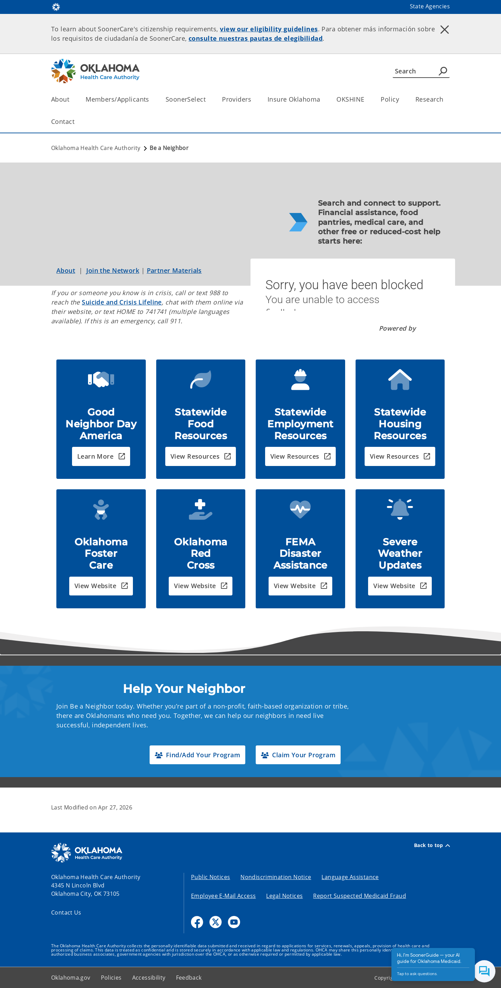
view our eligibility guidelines (269, 29)
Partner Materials (174, 270)
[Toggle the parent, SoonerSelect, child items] (208, 99)
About (65, 270)
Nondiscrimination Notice (275, 877)
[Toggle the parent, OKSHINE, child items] (366, 99)
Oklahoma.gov (70, 977)
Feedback (189, 977)
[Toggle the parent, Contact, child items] (76, 121)
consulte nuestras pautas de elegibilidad (256, 38)
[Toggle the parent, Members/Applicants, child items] (151, 99)
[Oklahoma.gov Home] (56, 6)
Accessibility (149, 977)
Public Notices (210, 877)
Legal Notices (284, 896)
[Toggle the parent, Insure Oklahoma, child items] (322, 99)
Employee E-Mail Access (223, 896)
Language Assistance (350, 877)
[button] (101, 456)
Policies (111, 977)
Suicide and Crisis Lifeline (122, 302)
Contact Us (66, 912)
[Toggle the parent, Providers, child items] (253, 99)
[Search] (421, 71)
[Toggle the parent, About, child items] (71, 99)
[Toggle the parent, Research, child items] (445, 99)
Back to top (432, 845)
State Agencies (430, 6)
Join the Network (112, 270)
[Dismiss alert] (444, 29)
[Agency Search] (443, 71)
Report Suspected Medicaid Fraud (359, 896)
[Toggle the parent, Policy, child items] (401, 99)
